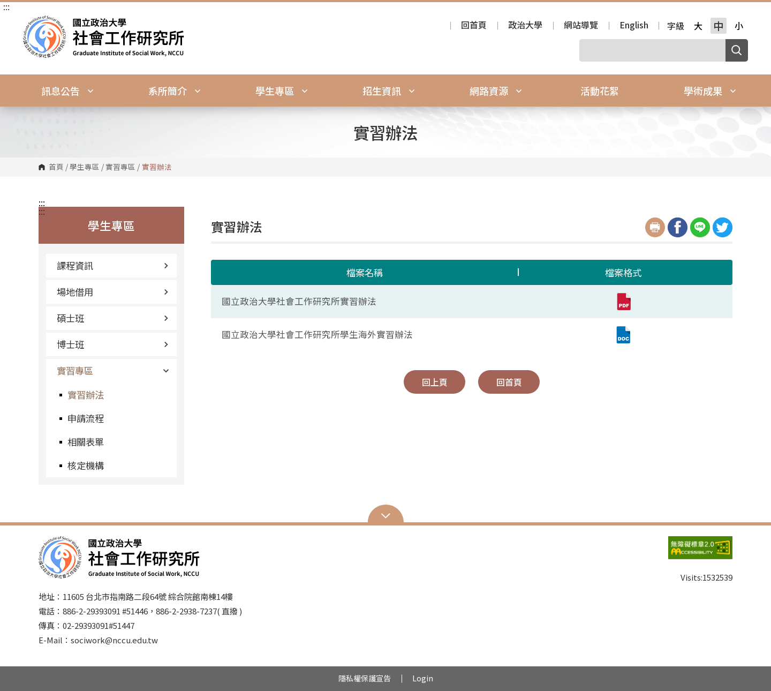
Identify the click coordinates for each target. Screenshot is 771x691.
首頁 (56, 167)
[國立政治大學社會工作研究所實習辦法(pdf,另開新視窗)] (623, 301)
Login (422, 678)
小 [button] (739, 25)
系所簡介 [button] (174, 90)
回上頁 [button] (435, 381)
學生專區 (85, 167)
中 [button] (718, 25)
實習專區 (120, 167)
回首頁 (474, 25)
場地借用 (113, 291)
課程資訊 (113, 265)
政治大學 (525, 25)
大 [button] (698, 25)
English (633, 25)
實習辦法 (85, 394)
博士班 (113, 344)
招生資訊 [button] (388, 90)
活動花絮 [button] (599, 90)
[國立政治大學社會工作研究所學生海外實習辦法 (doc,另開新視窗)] (623, 335)
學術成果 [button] (710, 90)
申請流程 (85, 418)
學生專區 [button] (281, 90)
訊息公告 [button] (67, 90)
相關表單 (85, 441)
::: (6, 6)
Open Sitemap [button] (386, 515)
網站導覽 (581, 25)
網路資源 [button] (496, 90)
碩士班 (113, 318)
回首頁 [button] (509, 381)
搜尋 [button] (736, 50)
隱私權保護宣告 (364, 678)
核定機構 (85, 465)
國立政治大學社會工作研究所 (33, 23)
